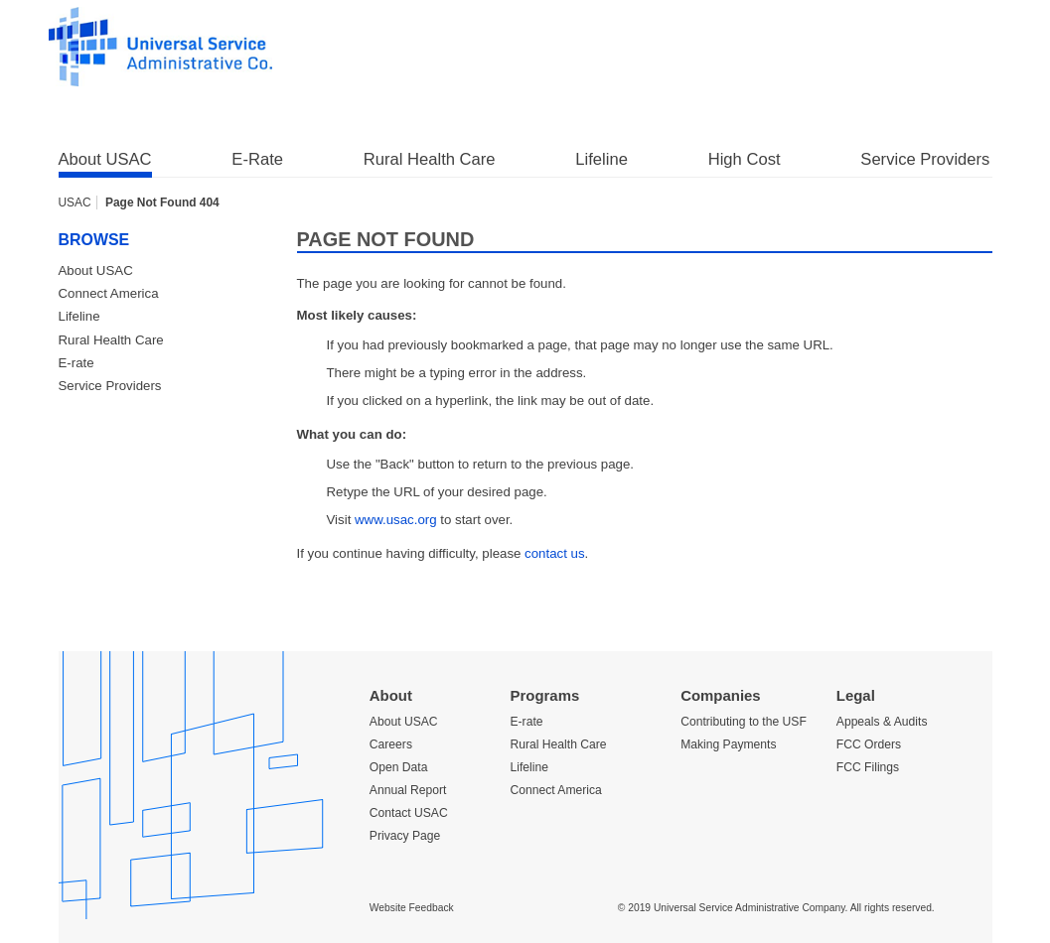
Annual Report (408, 790)
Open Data (399, 767)
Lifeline (601, 159)
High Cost (744, 159)
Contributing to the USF (743, 722)
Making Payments (728, 744)
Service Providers (924, 159)
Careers (391, 744)
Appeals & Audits (882, 722)
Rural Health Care (430, 159)
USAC (75, 202)
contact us (554, 553)
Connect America (109, 293)
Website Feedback (412, 907)
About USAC (105, 159)
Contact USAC (409, 813)
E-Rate (257, 159)
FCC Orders (868, 744)
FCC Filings (867, 767)
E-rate (76, 362)
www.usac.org (396, 519)
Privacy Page (405, 836)
